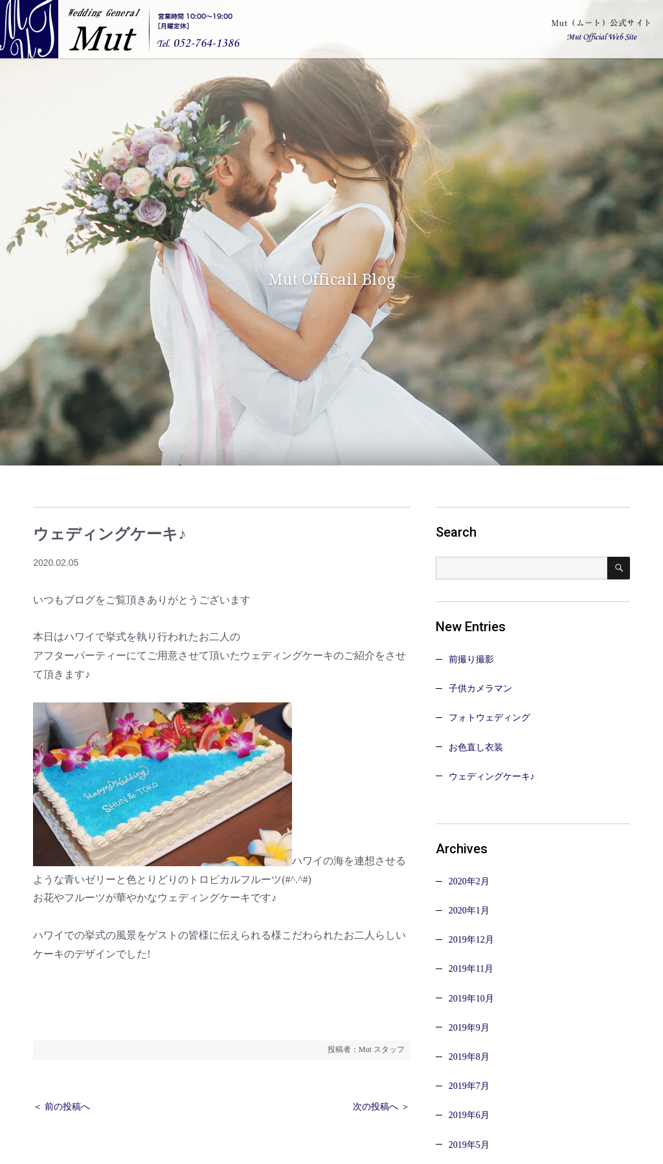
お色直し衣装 (476, 747)
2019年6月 (469, 1115)
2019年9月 (469, 1028)
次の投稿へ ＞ (381, 1107)
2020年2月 (469, 881)
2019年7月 (469, 1086)
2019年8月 (469, 1057)
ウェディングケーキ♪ (492, 776)
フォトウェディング (489, 717)
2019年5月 (469, 1145)
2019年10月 (471, 998)
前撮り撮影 (471, 659)
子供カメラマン (480, 688)
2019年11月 (471, 969)
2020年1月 (469, 910)
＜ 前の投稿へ (61, 1107)
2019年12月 (471, 940)
